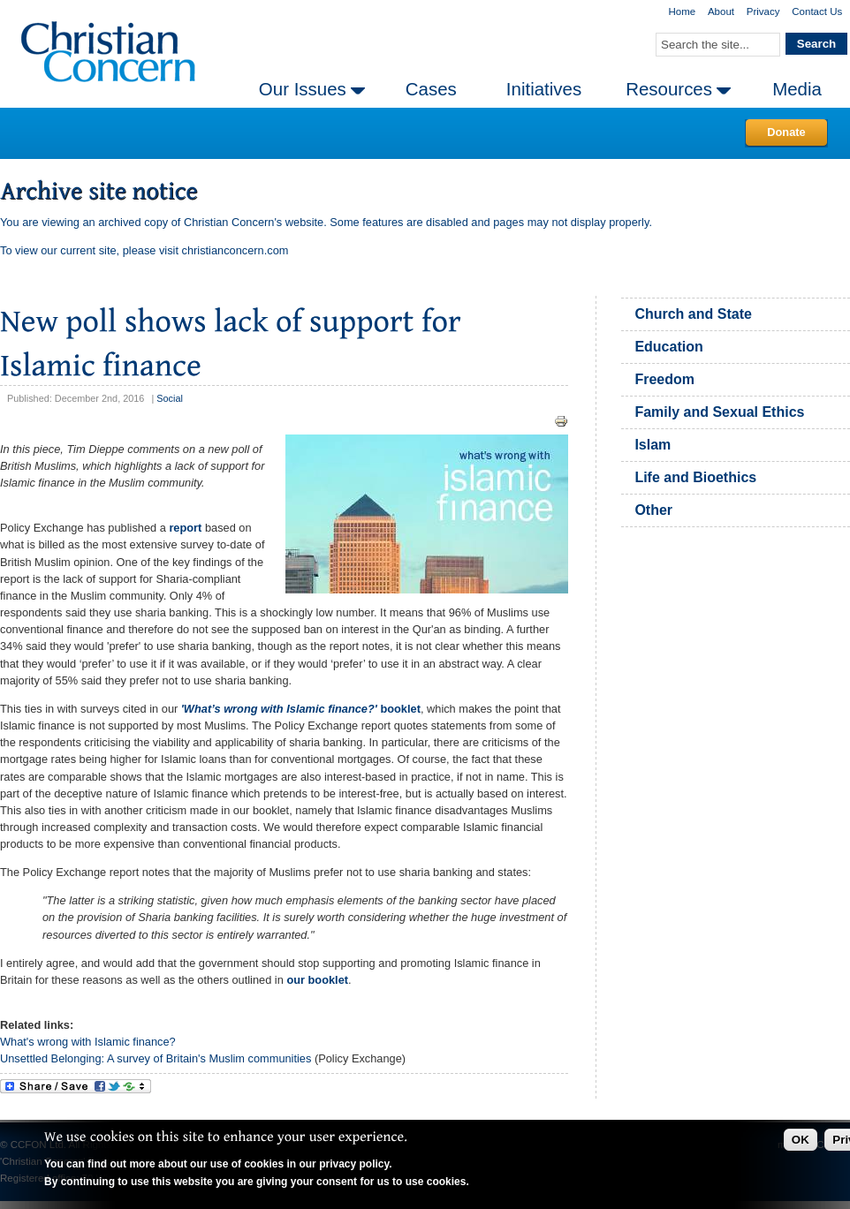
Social (169, 398)
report (185, 527)
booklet (301, 708)
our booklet (317, 979)
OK (800, 1139)
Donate (786, 132)
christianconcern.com (235, 250)
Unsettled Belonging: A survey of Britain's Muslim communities (155, 1058)
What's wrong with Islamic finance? (89, 1041)
